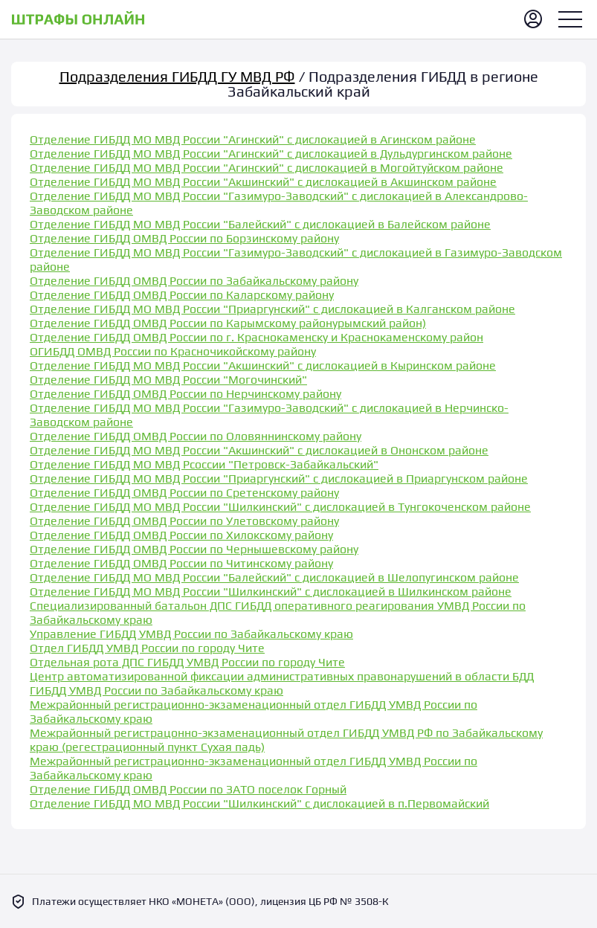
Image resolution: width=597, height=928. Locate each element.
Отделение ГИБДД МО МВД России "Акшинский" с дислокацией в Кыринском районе (263, 365)
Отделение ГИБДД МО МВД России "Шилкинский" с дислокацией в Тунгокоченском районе (280, 507)
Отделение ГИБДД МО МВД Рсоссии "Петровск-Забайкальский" (204, 464)
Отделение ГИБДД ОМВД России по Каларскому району (182, 295)
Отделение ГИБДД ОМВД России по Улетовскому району (184, 521)
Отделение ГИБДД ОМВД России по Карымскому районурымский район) (228, 323)
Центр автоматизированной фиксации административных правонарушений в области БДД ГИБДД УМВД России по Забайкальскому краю (282, 683)
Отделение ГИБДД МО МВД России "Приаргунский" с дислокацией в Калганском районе (272, 309)
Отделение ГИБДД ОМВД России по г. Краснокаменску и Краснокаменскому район (256, 337)
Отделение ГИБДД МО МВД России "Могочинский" (168, 380)
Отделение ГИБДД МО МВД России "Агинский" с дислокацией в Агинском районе (253, 139)
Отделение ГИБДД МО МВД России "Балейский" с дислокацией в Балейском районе (260, 224)
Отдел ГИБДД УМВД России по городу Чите (147, 648)
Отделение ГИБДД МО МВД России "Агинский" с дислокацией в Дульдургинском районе (271, 153)
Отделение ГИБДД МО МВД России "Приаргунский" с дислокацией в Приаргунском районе (279, 478)
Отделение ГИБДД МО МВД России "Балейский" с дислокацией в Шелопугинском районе (274, 577)
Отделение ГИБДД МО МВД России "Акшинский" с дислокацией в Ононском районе (259, 450)
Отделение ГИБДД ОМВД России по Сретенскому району (184, 493)
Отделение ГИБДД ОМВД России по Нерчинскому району (185, 394)
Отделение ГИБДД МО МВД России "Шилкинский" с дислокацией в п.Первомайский (259, 803)
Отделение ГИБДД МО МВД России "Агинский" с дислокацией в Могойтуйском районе (266, 168)
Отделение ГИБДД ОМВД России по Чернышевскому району (194, 549)
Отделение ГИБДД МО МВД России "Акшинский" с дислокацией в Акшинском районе (263, 182)
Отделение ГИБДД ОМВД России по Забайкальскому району (194, 281)
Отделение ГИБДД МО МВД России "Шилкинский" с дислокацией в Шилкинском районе (271, 591)
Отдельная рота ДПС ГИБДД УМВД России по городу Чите (187, 662)
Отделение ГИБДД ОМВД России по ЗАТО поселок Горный (188, 789)
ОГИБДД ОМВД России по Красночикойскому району (173, 351)
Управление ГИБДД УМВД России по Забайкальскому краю (191, 634)
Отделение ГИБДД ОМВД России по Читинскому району (181, 563)
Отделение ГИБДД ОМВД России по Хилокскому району (181, 535)
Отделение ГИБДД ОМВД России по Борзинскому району (184, 238)
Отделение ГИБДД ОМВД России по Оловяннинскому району (195, 436)
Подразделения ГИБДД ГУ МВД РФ (177, 76)
